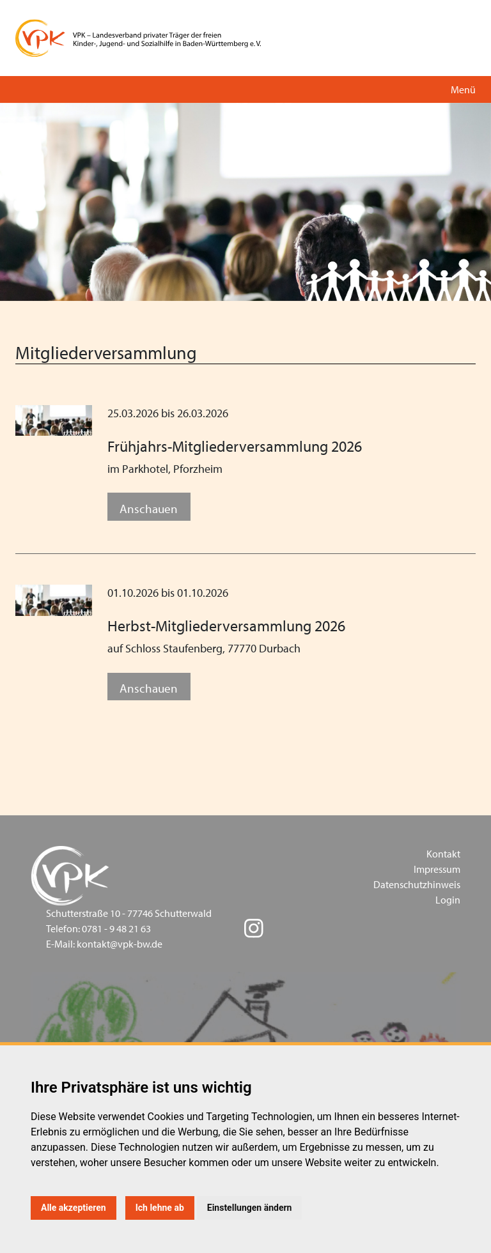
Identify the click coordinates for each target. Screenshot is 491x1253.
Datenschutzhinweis (416, 884)
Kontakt (443, 853)
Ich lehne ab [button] (160, 1208)
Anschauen (149, 508)
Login (447, 899)
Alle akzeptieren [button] (73, 1208)
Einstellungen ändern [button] (249, 1208)
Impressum (437, 869)
